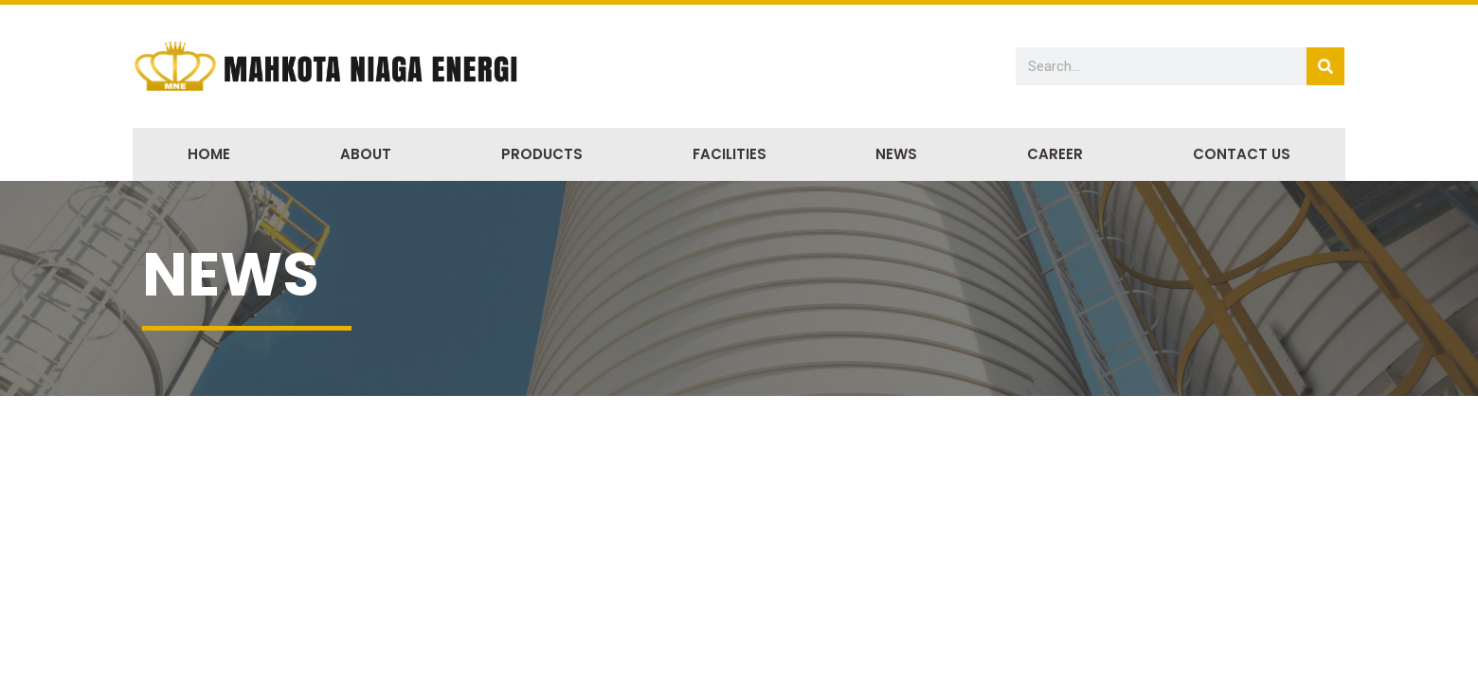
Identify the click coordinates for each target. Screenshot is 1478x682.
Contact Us (1241, 154)
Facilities (729, 154)
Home (209, 154)
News (896, 154)
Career (1055, 154)
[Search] (1325, 66)
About (365, 154)
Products (542, 154)
